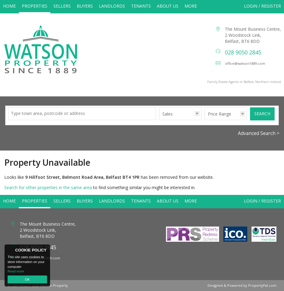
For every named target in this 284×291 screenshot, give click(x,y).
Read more (16, 271)
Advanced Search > (258, 133)
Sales (167, 114)
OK (27, 279)
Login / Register (262, 6)
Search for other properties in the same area (48, 187)
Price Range (219, 114)
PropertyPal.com (262, 285)
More (190, 6)
